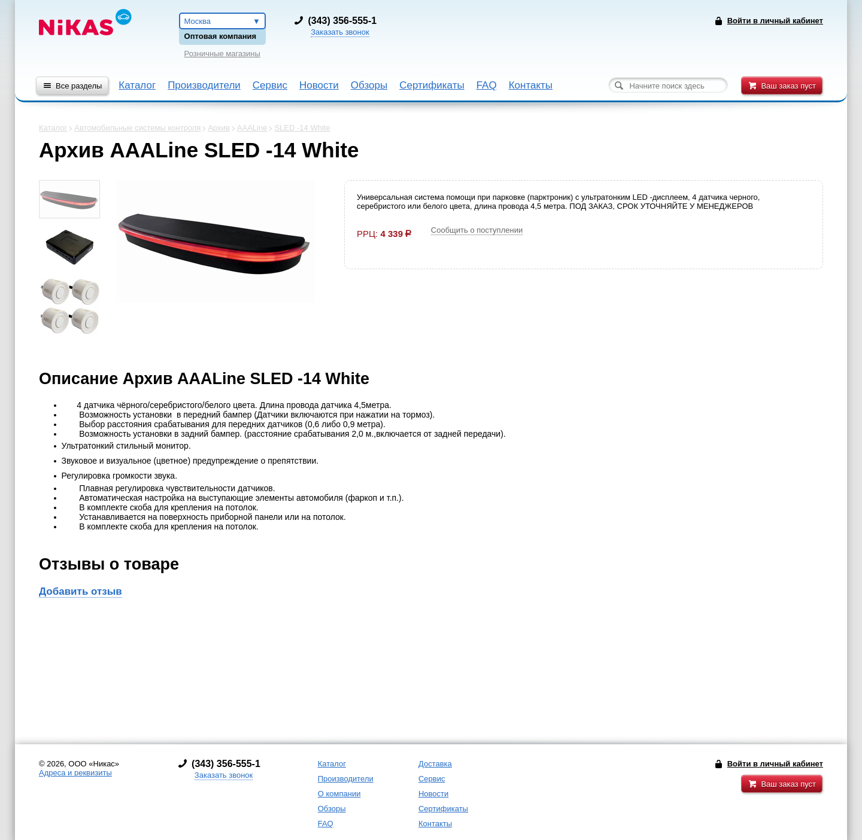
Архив (218, 127)
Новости (319, 85)
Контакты (531, 85)
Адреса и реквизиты (75, 772)
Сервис (270, 85)
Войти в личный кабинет (775, 763)
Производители (204, 85)
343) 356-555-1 (344, 21)
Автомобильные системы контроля (137, 127)
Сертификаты (431, 85)
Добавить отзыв (80, 591)
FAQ (486, 85)
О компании (339, 793)
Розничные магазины (222, 53)
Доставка (435, 763)
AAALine (252, 127)
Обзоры (369, 85)
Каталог (137, 85)
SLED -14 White (302, 127)
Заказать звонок (340, 32)
